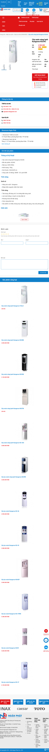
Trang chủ (19, 18)
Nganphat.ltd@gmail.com (10, 729)
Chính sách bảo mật (38, 745)
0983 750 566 (6, 120)
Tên (2, 240)
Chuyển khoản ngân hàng (46, 731)
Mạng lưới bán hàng (19, 3)
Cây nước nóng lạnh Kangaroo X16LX (12, 306)
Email (27, 240)
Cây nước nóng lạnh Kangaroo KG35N (12, 374)
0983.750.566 (46, 651)
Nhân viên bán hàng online (31, 4)
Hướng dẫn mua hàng (38, 726)
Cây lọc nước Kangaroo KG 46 (10, 511)
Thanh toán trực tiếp (46, 726)
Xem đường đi (6, 144)
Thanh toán (25, 3)
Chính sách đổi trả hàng (38, 741)
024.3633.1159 (7, 106)
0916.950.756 (7, 109)
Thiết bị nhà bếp (23, 21)
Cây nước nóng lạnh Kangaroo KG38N (12, 340)
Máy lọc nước (9, 34)
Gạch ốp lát (40, 21)
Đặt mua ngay (40, 77)
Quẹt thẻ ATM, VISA (46, 736)
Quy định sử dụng (29, 730)
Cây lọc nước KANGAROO (20, 34)
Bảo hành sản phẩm (38, 736)
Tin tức (29, 733)
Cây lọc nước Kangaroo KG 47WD (11, 614)
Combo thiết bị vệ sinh (39, 4)
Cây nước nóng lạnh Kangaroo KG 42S (12, 443)
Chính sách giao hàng (37, 731)
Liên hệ (29, 724)
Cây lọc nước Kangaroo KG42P (10, 579)
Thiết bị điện (35, 17)
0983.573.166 (15, 109)
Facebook (3, 2)
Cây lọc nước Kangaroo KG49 (10, 648)
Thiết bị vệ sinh (25, 17)
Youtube (3, 6)
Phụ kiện (32, 21)
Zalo (9, 2)
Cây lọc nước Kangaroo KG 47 (10, 682)
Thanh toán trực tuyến (46, 741)
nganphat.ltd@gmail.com (10, 111)
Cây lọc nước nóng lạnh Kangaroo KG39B (13, 477)
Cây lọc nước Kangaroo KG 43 (10, 545)
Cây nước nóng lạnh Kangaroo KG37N (12, 408)
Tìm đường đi (29, 727)
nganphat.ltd (46, 634)
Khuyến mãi (46, 3)
